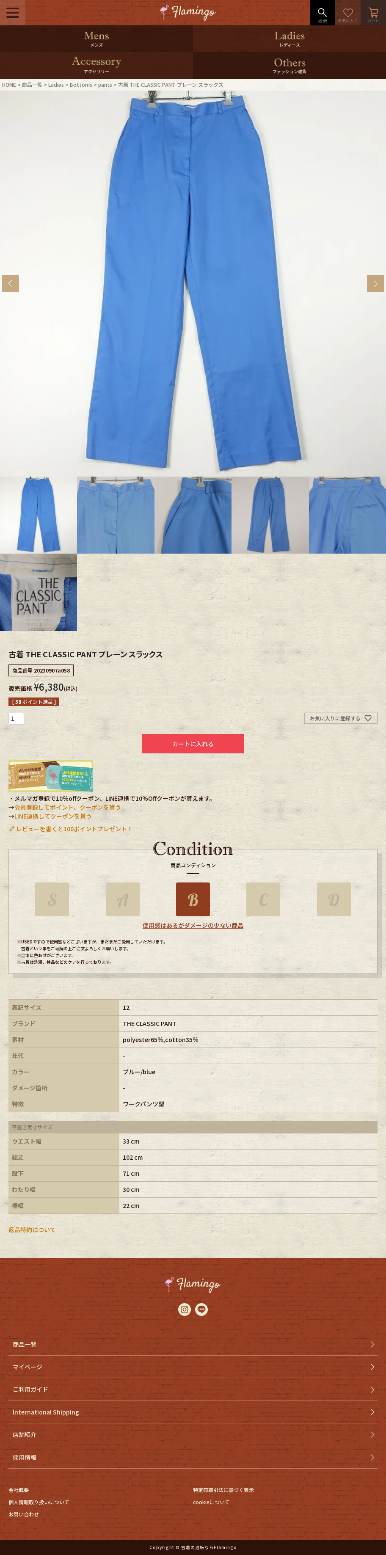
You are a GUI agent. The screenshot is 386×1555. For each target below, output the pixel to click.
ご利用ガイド (30, 1389)
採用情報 (24, 1457)
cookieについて (211, 1501)
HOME (9, 84)
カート (373, 12)
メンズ (96, 44)
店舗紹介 (24, 1434)
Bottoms (81, 84)
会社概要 (18, 1489)
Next (375, 283)
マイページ (27, 1366)
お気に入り (348, 12)
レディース (289, 44)
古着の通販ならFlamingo (209, 1547)
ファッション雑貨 (289, 71)
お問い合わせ (23, 1514)
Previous (10, 283)
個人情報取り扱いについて (38, 1501)
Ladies (56, 84)
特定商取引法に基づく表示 (223, 1489)
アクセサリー (96, 71)
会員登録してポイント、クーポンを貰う (67, 807)
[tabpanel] (193, 284)
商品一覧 (32, 84)
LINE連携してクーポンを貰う (53, 816)
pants (105, 84)
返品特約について (32, 1229)
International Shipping (46, 1412)
